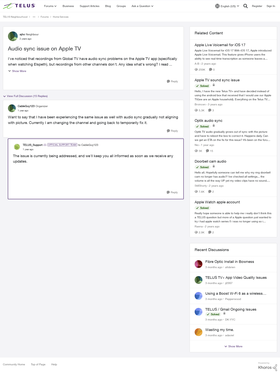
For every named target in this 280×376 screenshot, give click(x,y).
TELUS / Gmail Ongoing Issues (230, 309)
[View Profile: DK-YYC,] (198, 312)
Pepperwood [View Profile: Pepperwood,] (233, 299)
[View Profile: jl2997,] (198, 280)
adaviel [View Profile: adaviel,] (229, 335)
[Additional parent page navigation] (34, 17)
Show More (17, 71)
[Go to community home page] (19, 6)
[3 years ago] (214, 104)
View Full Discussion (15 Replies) (25, 96)
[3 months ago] (213, 267)
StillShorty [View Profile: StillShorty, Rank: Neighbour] (201, 185)
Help (54, 364)
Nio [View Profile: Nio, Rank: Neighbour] (197, 144)
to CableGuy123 (88, 144)
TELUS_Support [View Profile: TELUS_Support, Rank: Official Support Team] (32, 144)
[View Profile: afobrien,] (198, 264)
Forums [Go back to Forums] (45, 16)
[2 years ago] (208, 64)
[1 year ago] (207, 145)
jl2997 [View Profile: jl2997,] (229, 283)
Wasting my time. (219, 329)
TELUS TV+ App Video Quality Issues (236, 277)
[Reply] (172, 81)
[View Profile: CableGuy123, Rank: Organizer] (12, 108)
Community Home (14, 364)
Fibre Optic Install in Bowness (229, 261)
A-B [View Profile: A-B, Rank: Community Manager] (197, 63)
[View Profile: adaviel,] (198, 332)
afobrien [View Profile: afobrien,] (230, 267)
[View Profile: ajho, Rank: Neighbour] (13, 36)
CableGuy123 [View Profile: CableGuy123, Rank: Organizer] (26, 106)
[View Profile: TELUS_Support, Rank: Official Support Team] (17, 147)
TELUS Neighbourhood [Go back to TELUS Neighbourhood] (15, 16)
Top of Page (38, 364)
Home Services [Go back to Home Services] (60, 16)
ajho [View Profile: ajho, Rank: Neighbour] (22, 34)
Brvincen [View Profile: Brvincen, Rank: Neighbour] (200, 104)
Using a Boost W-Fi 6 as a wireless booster (234, 293)
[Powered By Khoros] (267, 366)
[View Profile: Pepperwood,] (198, 296)
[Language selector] (227, 6)
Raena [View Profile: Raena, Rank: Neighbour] (199, 226)
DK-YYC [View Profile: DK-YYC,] (230, 319)
